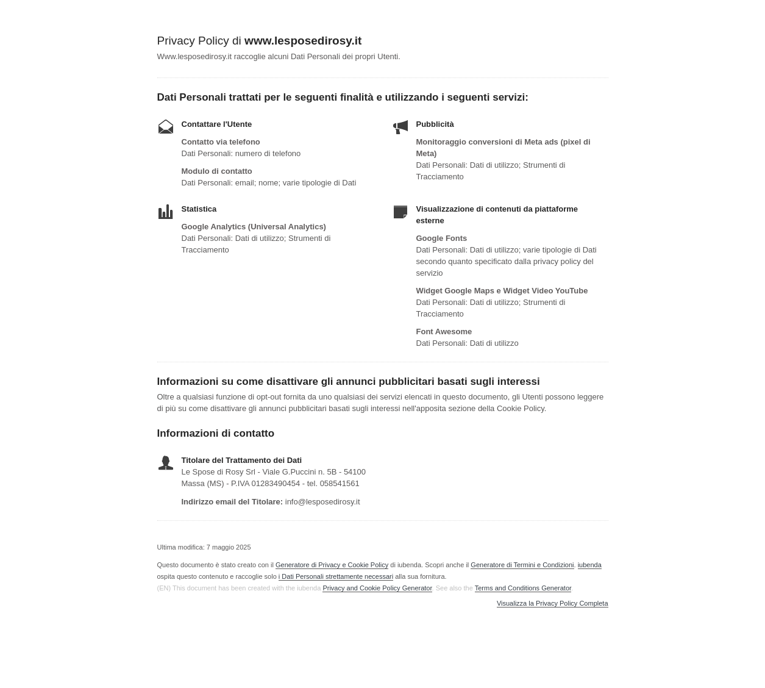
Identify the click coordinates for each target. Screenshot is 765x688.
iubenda (590, 564)
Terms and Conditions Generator (523, 588)
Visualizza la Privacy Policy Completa (552, 603)
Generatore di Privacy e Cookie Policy (332, 564)
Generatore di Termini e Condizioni (522, 564)
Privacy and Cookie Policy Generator (377, 588)
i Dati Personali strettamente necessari (336, 576)
